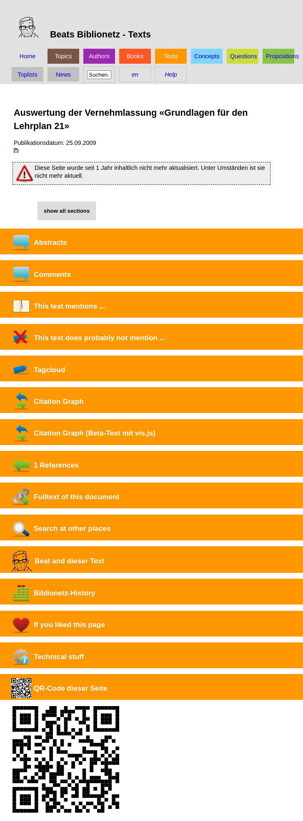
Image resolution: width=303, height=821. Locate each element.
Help (171, 74)
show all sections (67, 211)
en (135, 74)
